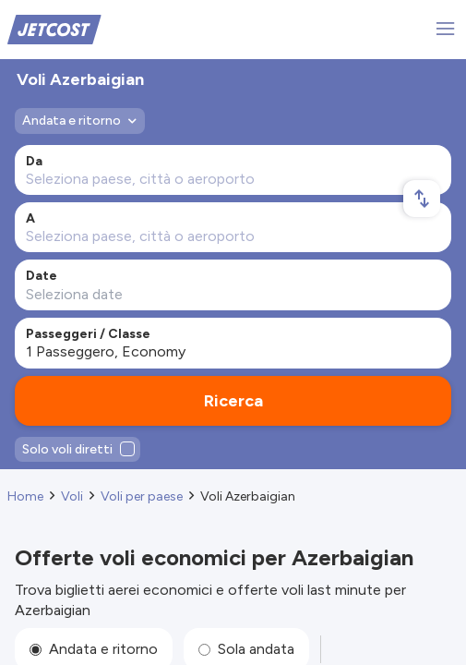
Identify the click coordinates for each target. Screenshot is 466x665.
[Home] (54, 28)
